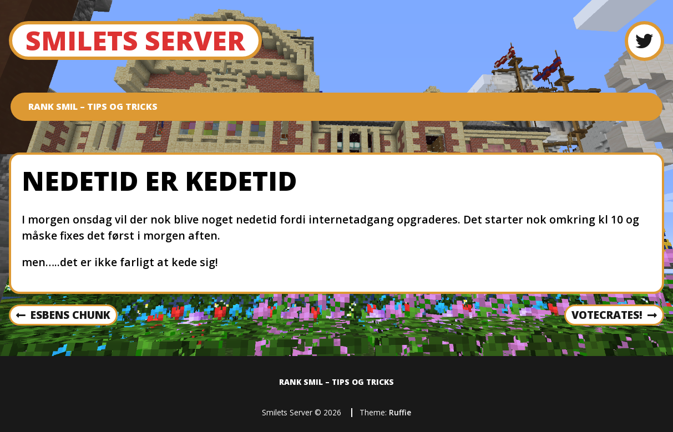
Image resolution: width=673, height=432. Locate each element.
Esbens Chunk (63, 315)
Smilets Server (135, 40)
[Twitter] (644, 40)
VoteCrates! (614, 315)
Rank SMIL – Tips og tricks (93, 106)
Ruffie (400, 412)
